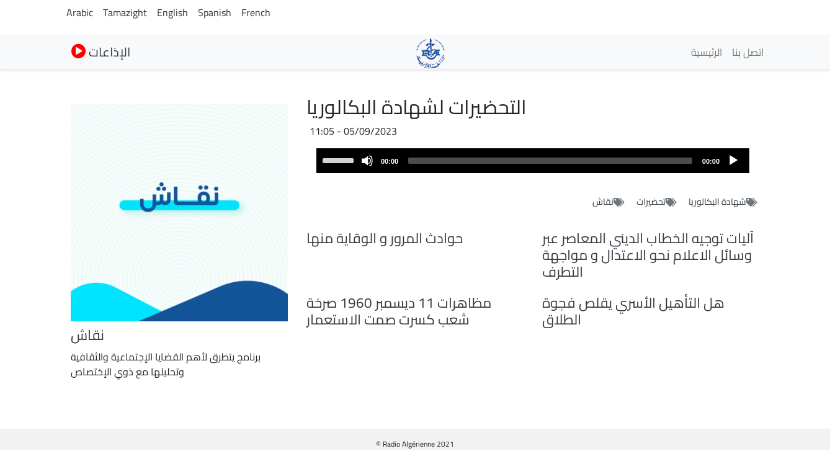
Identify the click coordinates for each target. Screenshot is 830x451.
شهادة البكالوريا (717, 202)
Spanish (214, 12)
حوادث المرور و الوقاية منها (384, 238)
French (255, 12)
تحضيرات (651, 202)
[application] (532, 160)
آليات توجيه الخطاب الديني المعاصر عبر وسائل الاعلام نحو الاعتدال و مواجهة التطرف (648, 255)
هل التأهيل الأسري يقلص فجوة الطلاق (633, 311)
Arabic (79, 12)
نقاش (603, 202)
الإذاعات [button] (100, 51)
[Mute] (367, 160)
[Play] (733, 160)
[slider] (550, 161)
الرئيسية (706, 52)
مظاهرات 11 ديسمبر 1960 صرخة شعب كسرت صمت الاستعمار (398, 311)
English (172, 12)
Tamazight (125, 12)
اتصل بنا (748, 52)
